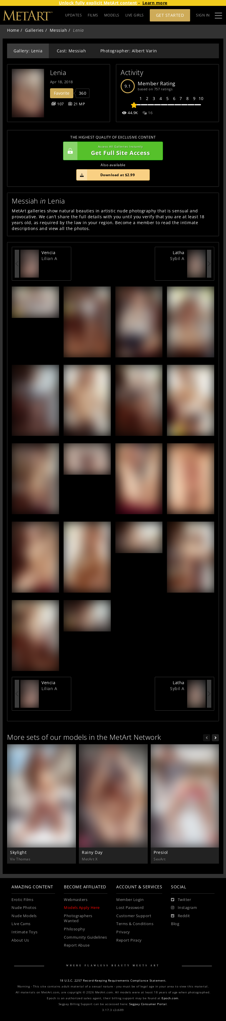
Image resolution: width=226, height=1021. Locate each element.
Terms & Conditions (134, 923)
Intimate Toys (24, 932)
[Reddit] (180, 916)
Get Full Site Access (111, 151)
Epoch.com (170, 998)
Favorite (61, 93)
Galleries (34, 30)
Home (13, 30)
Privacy (123, 932)
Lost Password (130, 907)
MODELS (111, 15)
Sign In (203, 15)
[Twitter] (181, 899)
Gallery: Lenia (28, 51)
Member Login (130, 899)
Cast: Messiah (71, 51)
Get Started (170, 15)
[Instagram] (184, 907)
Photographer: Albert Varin (128, 51)
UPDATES (73, 15)
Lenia (58, 72)
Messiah (58, 30)
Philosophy (74, 929)
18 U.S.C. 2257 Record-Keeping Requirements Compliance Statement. (113, 980)
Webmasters (75, 899)
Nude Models (24, 915)
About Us (20, 940)
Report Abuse (76, 945)
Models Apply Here (82, 907)
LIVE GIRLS (134, 15)
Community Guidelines (85, 937)
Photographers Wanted (78, 918)
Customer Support (133, 915)
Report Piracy (129, 940)
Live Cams (21, 923)
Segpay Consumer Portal (148, 1004)
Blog (175, 923)
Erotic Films (22, 899)
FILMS (93, 15)
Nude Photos (23, 907)
